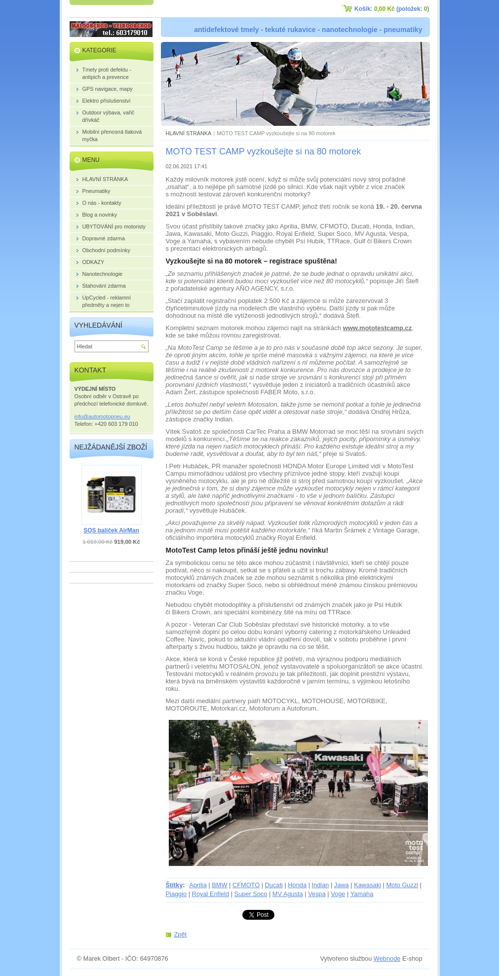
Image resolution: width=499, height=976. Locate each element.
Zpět (180, 934)
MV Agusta (287, 894)
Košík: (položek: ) (391, 8)
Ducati (274, 885)
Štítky (174, 885)
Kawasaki (367, 885)
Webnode (387, 958)
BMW (219, 885)
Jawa (341, 885)
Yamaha (362, 894)
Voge (338, 894)
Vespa (317, 894)
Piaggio (176, 894)
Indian (320, 885)
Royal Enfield (210, 894)
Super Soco (251, 894)
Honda (297, 885)
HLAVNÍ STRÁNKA (189, 133)
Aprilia (198, 885)
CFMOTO (246, 885)
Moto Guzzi (402, 885)
